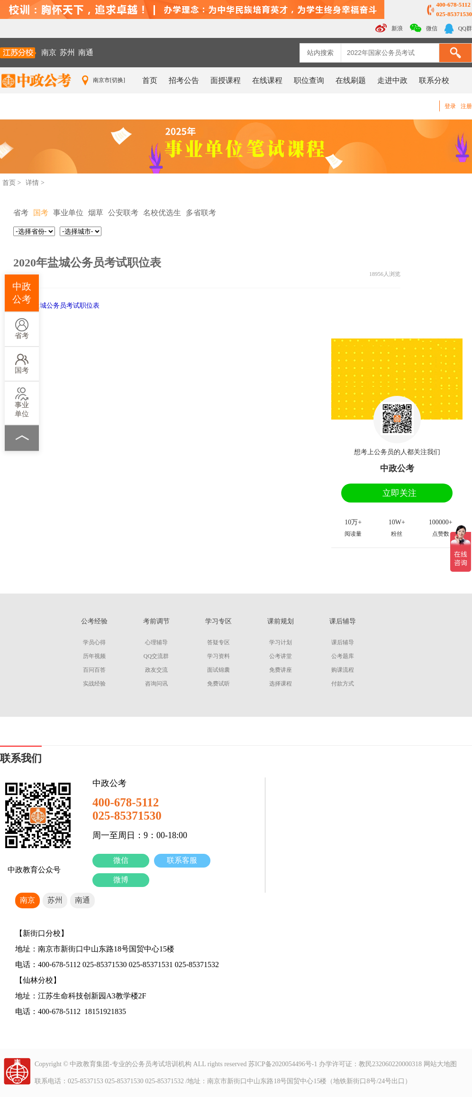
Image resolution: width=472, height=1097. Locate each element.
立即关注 (399, 493)
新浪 (389, 28)
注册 (466, 106)
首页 (149, 80)
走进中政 (392, 80)
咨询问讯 (156, 683)
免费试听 (218, 683)
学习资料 (218, 656)
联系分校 (434, 80)
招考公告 (184, 80)
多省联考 (201, 213)
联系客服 (182, 860)
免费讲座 (280, 670)
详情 (32, 182)
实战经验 (94, 683)
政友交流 (156, 670)
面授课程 (225, 80)
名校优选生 (162, 213)
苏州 (67, 52)
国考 (22, 363)
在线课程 (267, 80)
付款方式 (342, 683)
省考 (22, 328)
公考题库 (342, 656)
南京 (48, 52)
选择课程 (280, 683)
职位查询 (309, 80)
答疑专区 (218, 642)
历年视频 (94, 656)
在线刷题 (351, 80)
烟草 (95, 213)
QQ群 (458, 29)
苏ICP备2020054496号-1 (282, 1064)
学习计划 (280, 642)
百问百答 (94, 670)
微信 (120, 860)
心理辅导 (156, 642)
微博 (120, 880)
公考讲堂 (280, 656)
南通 (85, 52)
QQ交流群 (156, 656)
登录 (450, 106)
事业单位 (22, 402)
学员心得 (94, 642)
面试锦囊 (218, 670)
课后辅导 (342, 642)
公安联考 (123, 213)
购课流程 (342, 670)
